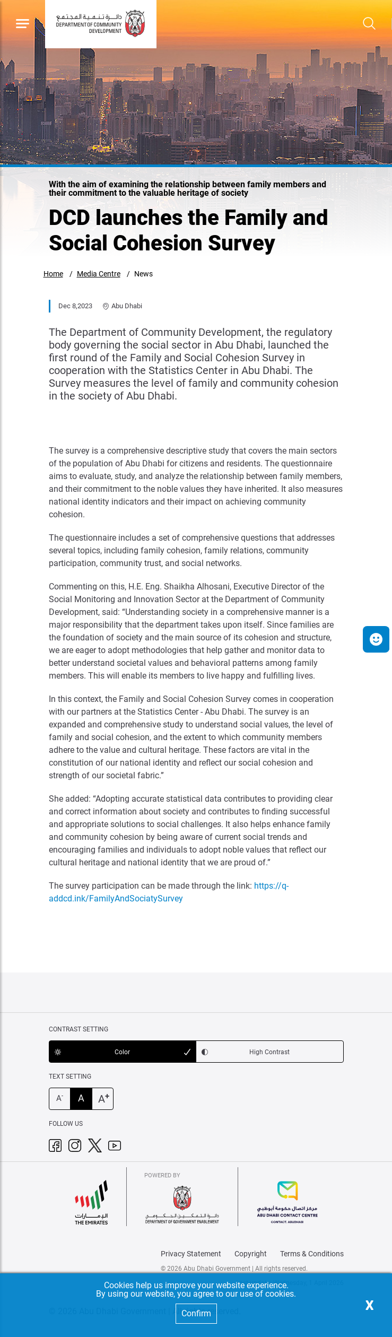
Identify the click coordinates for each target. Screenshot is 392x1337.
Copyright (250, 1253)
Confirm (196, 1313)
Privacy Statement (191, 1253)
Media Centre (98, 274)
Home (53, 274)
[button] (376, 639)
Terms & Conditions (312, 1253)
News (143, 274)
